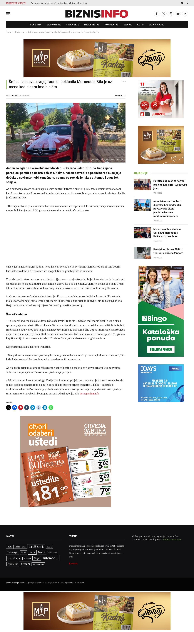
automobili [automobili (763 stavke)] (50, 558)
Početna (36, 24)
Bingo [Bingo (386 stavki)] (37, 558)
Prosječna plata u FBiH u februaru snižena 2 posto (168, 251)
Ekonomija (54, 24)
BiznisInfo (13, 96)
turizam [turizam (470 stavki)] (25, 563)
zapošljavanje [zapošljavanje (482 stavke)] (36, 546)
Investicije (91, 24)
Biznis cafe (156, 24)
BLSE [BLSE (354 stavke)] (23, 552)
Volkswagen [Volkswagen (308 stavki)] (12, 552)
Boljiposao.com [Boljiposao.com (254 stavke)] (38, 564)
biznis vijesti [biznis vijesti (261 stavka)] (52, 552)
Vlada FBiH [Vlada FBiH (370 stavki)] (20, 546)
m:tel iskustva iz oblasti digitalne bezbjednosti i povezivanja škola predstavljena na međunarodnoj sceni (167, 209)
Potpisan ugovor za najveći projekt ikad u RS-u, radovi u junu (59, 3)
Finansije (72, 24)
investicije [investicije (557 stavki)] (14, 558)
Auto (140, 24)
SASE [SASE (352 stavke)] (49, 546)
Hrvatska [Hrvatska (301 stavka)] (27, 558)
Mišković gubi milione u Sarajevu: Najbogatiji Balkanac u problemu (167, 233)
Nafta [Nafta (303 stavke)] (9, 547)
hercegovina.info (89, 393)
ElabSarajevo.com (171, 539)
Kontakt (73, 563)
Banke (128, 24)
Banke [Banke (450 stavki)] (41, 552)
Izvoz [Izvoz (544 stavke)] (32, 552)
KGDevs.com (78, 582)
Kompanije (112, 24)
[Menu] (8, 13)
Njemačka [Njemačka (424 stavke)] (13, 563)
